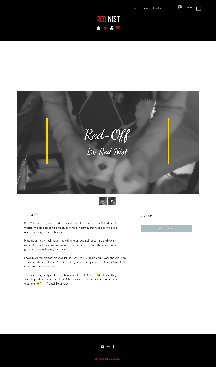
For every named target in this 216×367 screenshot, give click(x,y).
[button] (198, 7)
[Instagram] (108, 346)
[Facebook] (114, 346)
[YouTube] (102, 346)
